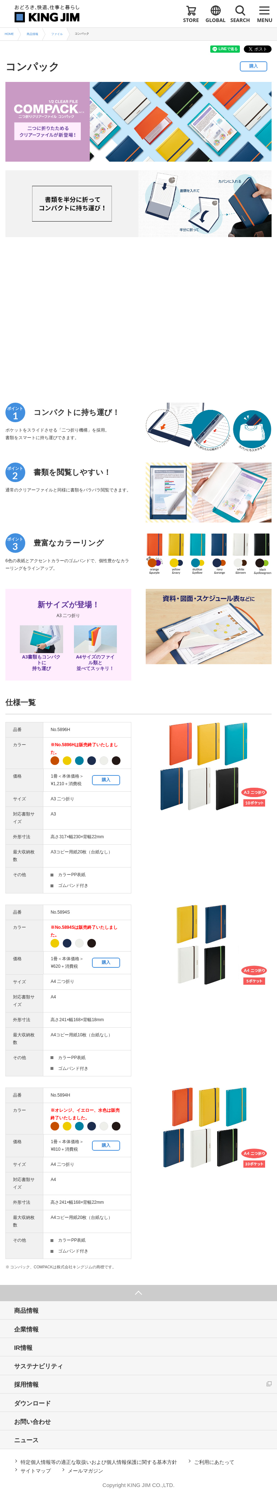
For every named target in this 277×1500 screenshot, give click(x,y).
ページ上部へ (138, 1293)
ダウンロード (32, 1403)
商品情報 (26, 1311)
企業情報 (26, 1329)
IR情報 (23, 1348)
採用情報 (26, 1385)
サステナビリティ (38, 1366)
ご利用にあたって (214, 1463)
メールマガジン (85, 1471)
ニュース (26, 1441)
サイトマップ (36, 1471)
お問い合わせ (32, 1422)
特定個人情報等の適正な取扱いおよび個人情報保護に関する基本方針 (99, 1463)
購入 (253, 66)
